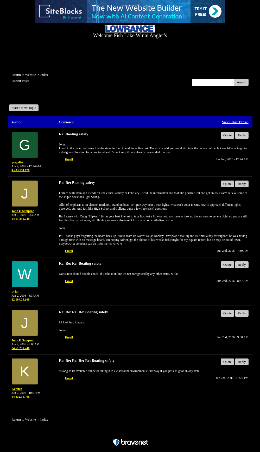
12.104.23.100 (21, 299)
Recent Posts (20, 81)
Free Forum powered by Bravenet (130, 433)
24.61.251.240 (21, 219)
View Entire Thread (235, 122)
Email (69, 159)
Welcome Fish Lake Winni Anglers (37, 97)
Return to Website (24, 75)
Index (44, 75)
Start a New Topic (24, 108)
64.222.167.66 (21, 396)
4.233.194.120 (21, 170)
